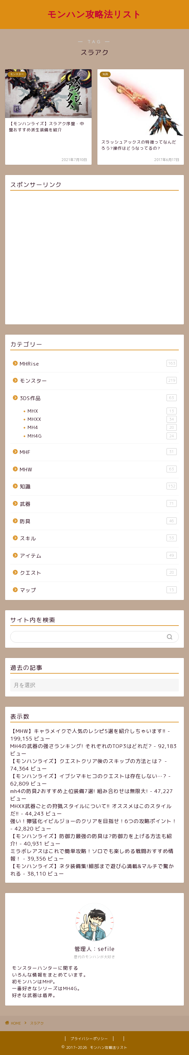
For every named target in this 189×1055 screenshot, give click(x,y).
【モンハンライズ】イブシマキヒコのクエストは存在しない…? (88, 776)
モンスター (98, 380)
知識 (98, 486)
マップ (98, 590)
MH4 (102, 427)
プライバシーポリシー (89, 1038)
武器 (98, 504)
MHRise (98, 363)
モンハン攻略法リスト (94, 14)
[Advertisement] (94, 259)
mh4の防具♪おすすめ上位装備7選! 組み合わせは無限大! (79, 791)
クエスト (98, 572)
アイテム (98, 555)
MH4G (102, 436)
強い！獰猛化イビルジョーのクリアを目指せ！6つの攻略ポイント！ (93, 821)
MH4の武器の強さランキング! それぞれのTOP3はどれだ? (81, 746)
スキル (98, 538)
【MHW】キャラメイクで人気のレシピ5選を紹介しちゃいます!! (88, 731)
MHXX (102, 419)
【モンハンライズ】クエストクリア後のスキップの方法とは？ (86, 761)
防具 (98, 521)
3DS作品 (98, 398)
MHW (98, 469)
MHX (102, 411)
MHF (98, 452)
